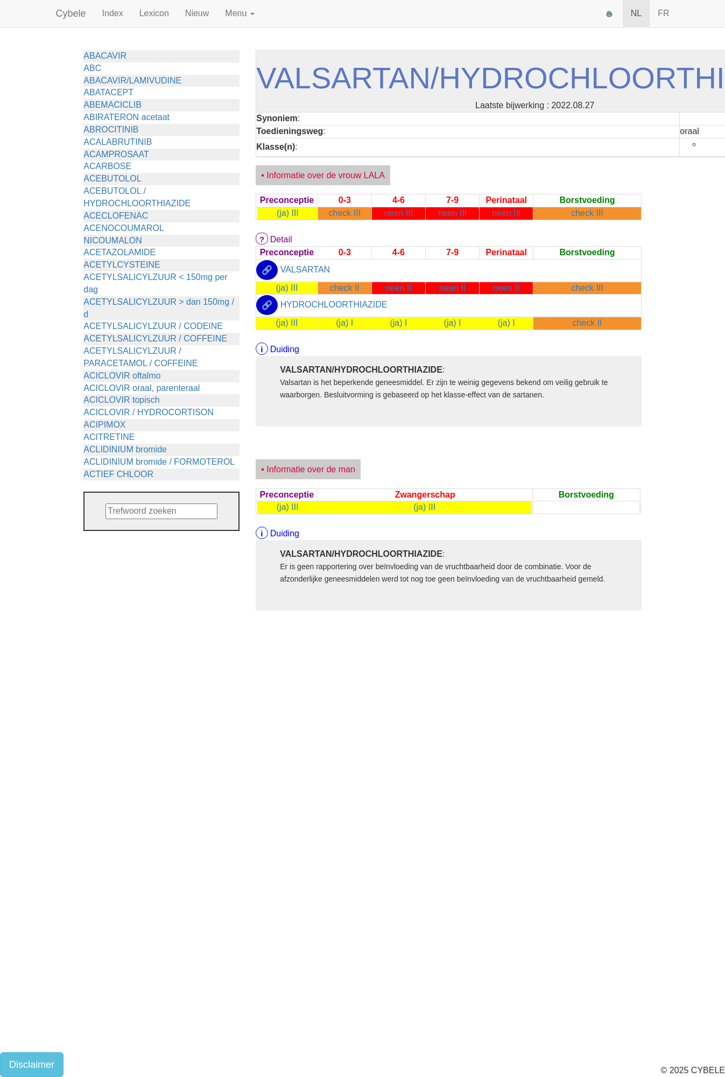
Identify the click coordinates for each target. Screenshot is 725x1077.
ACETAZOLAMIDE (119, 252)
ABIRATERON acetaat (126, 117)
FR (663, 13)
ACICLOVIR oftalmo (121, 375)
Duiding (284, 349)
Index (112, 13)
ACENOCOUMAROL (123, 228)
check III (345, 213)
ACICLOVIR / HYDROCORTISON (148, 412)
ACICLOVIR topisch (121, 399)
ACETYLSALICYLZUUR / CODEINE (153, 326)
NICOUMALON (112, 240)
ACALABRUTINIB (117, 141)
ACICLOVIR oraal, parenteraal (141, 388)
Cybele (71, 13)
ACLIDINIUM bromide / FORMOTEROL (159, 461)
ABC (92, 68)
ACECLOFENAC (115, 215)
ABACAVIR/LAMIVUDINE (132, 80)
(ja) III (288, 213)
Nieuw (197, 13)
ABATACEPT (108, 92)
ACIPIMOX (104, 424)
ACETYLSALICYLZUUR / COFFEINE (155, 338)
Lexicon (154, 13)
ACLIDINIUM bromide (125, 449)
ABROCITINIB (110, 129)
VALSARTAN (305, 269)
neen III (398, 213)
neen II (398, 287)
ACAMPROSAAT (116, 154)
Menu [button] (239, 13)
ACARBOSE (107, 166)
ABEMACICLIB (112, 104)
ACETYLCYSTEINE (121, 264)
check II (345, 287)
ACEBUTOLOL (112, 178)
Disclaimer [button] (31, 1064)
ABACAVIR (104, 55)
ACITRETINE (109, 437)
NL (636, 13)
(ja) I (344, 322)
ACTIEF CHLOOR (118, 474)
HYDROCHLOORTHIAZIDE (334, 305)
